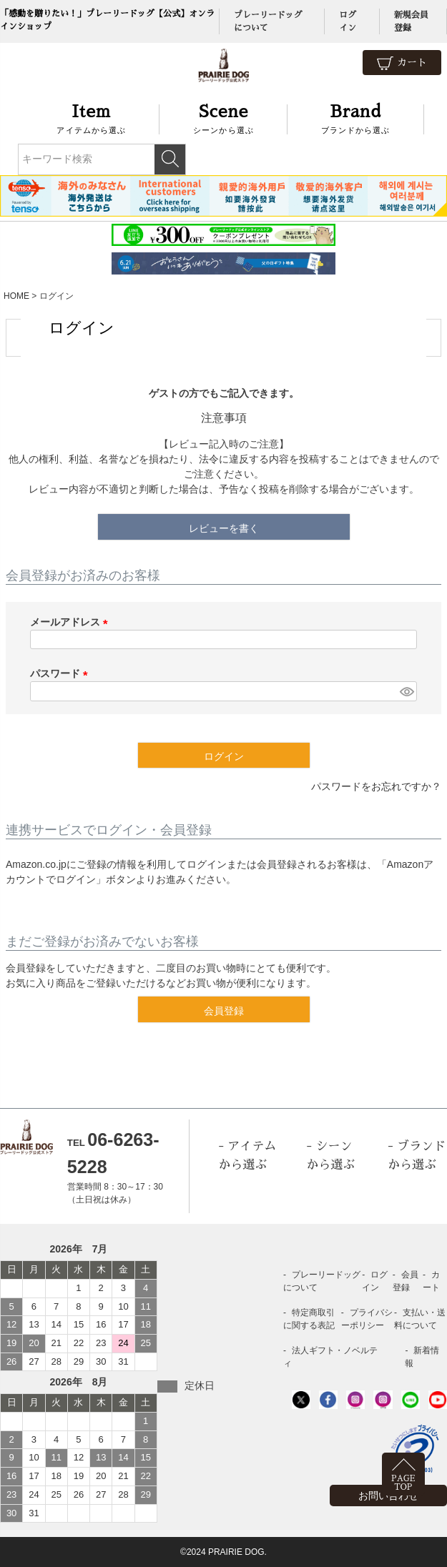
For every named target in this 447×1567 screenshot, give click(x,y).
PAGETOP (403, 1483)
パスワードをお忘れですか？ (376, 786)
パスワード (61, 673)
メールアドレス (71, 622)
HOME (16, 296)
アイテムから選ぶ (92, 117)
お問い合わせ (388, 1495)
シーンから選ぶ (223, 117)
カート (402, 63)
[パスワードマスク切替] (406, 691)
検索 (169, 159)
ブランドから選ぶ (356, 117)
